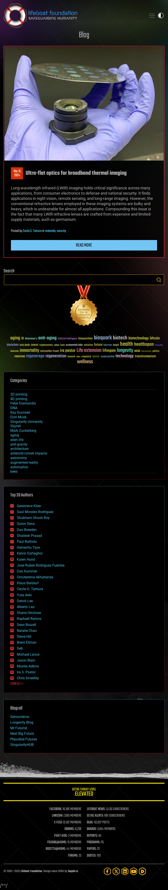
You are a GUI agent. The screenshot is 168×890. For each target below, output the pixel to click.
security (61, 231)
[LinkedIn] (124, 871)
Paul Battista (27, 541)
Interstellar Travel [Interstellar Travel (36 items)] (49, 351)
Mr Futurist (18, 728)
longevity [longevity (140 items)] (125, 350)
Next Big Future (22, 733)
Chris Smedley (28, 678)
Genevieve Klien (29, 506)
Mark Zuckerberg (23, 431)
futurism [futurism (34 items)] (107, 345)
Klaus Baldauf (28, 583)
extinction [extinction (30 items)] (88, 345)
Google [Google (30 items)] (116, 345)
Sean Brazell (26, 625)
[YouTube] (133, 871)
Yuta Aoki (24, 595)
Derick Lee (25, 601)
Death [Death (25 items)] (62, 345)
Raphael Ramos (29, 619)
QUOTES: (91, 856)
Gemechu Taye (28, 547)
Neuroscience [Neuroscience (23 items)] (146, 351)
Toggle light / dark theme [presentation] (161, 15)
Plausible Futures (23, 739)
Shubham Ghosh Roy (33, 518)
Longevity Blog (21, 722)
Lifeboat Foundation (31, 871)
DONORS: (69, 829)
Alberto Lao (26, 607)
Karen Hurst (26, 559)
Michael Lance (28, 654)
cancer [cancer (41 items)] (34, 345)
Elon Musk (18, 417)
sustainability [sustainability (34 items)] (107, 356)
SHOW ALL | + (17, 684)
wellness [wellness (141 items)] (85, 362)
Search (159, 280)
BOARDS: (92, 829)
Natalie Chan (27, 631)
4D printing (18, 399)
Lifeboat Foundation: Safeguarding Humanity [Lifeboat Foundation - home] (73, 15)
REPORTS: (92, 836)
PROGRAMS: (93, 842)
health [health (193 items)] (126, 344)
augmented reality (24, 462)
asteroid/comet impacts (28, 453)
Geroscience (19, 717)
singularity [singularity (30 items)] (86, 356)
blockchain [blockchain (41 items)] (13, 345)
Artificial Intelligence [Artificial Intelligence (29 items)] (67, 338)
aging (14, 435)
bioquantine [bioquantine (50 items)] (85, 338)
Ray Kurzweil (20, 412)
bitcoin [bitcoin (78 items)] (155, 338)
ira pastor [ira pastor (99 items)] (67, 350)
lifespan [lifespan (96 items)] (109, 350)
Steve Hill (24, 636)
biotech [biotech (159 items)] (120, 338)
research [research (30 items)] (71, 356)
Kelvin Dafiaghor (30, 553)
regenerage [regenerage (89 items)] (35, 356)
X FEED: (58, 822)
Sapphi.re (73, 871)
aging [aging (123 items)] (15, 338)
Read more (84, 245)
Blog (84, 35)
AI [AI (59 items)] (22, 339)
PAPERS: (91, 849)
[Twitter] (116, 871)
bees (14, 471)
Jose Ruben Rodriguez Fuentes (41, 565)
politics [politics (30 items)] (155, 351)
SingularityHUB (22, 745)
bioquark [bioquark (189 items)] (103, 338)
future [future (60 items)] (98, 345)
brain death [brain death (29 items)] (25, 345)
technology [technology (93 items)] (125, 356)
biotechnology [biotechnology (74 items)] (138, 338)
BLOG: (90, 822)
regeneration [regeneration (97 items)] (56, 356)
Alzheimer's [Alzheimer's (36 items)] (31, 338)
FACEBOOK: (55, 809)
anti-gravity (19, 444)
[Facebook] (107, 871)
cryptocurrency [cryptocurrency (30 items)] (46, 345)
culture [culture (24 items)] (56, 345)
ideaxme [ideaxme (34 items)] (14, 351)
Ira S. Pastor (26, 672)
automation (19, 467)
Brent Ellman (27, 642)
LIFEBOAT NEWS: (96, 809)
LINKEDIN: (57, 816)
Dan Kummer (27, 571)
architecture (19, 449)
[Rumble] (142, 871)
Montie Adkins (28, 666)
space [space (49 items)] (96, 356)
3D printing (18, 394)
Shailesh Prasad (29, 536)
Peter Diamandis (23, 403)
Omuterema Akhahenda (35, 577)
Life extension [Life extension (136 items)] (89, 350)
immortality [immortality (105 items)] (29, 350)
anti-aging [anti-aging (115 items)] (47, 338)
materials (50, 231)
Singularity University (26, 422)
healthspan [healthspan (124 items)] (144, 344)
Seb (20, 648)
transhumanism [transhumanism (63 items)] (145, 356)
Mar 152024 (17, 173)
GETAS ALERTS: (95, 816)
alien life (16, 440)
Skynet (15, 426)
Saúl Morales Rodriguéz (35, 512)
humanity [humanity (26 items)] (159, 345)
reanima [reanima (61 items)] (19, 356)
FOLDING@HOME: (57, 842)
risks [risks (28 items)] (78, 356)
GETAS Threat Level (84, 793)
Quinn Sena (26, 524)
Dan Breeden (27, 530)
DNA (13, 408)
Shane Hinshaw (29, 613)
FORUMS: (73, 856)
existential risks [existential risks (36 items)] (74, 345)
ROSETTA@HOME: (56, 849)
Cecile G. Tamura (32, 231)
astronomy (18, 458)
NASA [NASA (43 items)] (137, 351)
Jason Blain (26, 660)
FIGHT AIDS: (61, 836)
